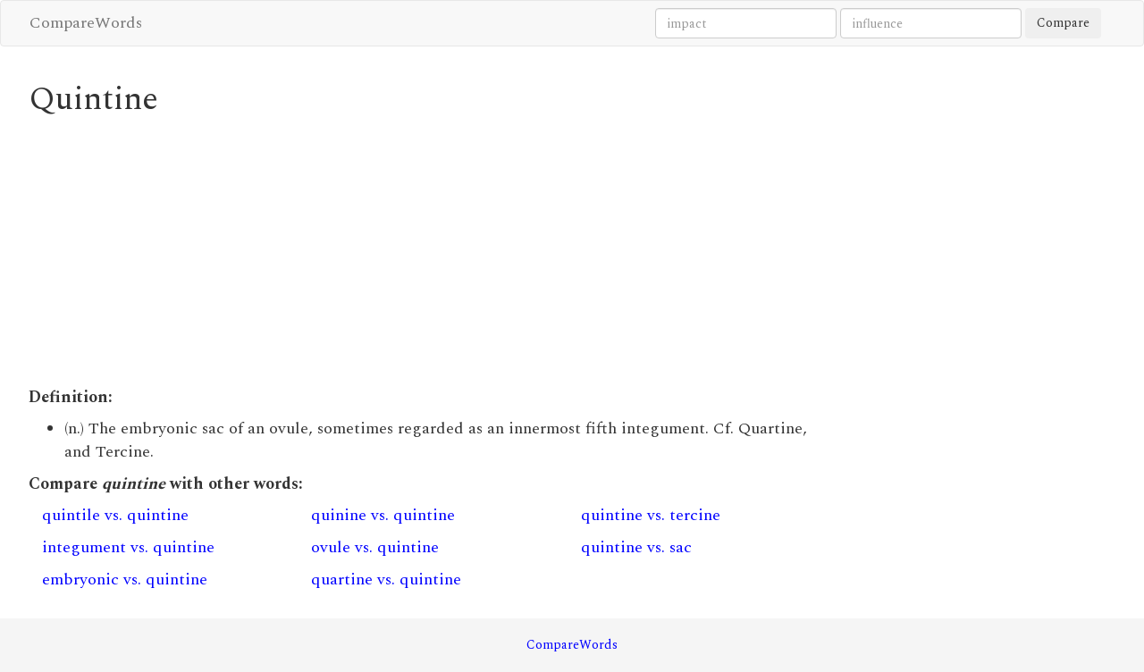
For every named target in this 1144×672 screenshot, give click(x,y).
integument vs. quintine (128, 547)
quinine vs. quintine (383, 515)
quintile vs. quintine (115, 515)
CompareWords (85, 23)
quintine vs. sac (636, 547)
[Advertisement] (433, 252)
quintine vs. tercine (650, 515)
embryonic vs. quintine (124, 579)
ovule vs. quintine (375, 547)
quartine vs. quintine (386, 579)
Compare (1063, 22)
